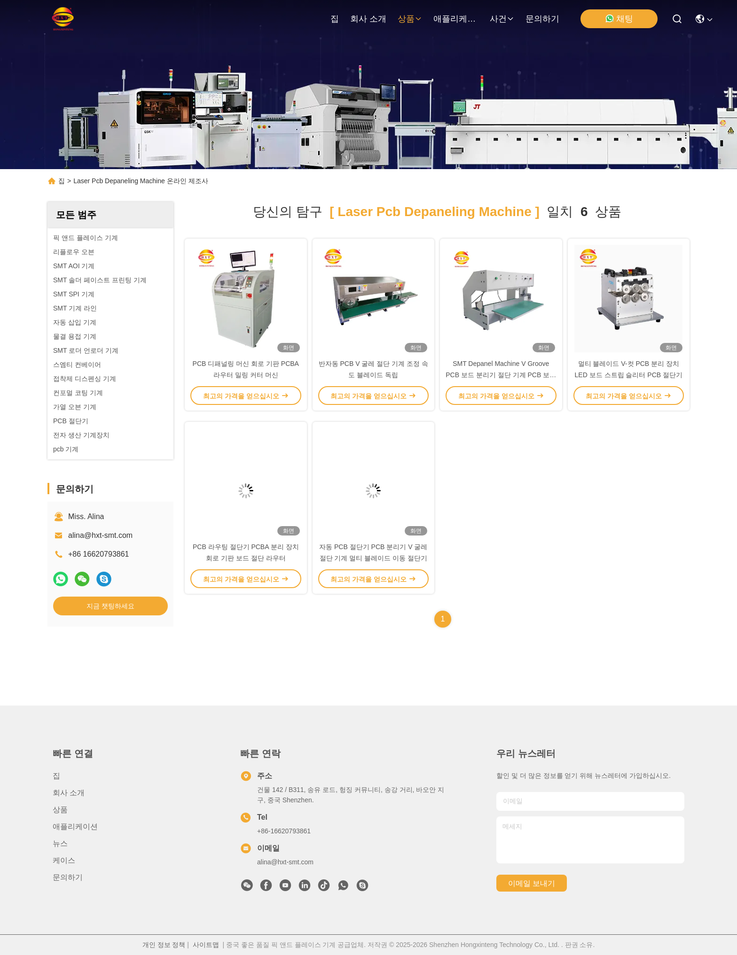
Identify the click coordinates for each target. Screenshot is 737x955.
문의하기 (542, 18)
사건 (502, 18)
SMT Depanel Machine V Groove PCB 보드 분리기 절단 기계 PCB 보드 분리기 (501, 375)
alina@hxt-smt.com (100, 535)
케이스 (64, 860)
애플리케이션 (455, 18)
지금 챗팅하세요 (110, 606)
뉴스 (60, 843)
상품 (410, 18)
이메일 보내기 (531, 883)
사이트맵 (206, 944)
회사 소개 (368, 18)
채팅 (619, 18)
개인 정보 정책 (164, 944)
